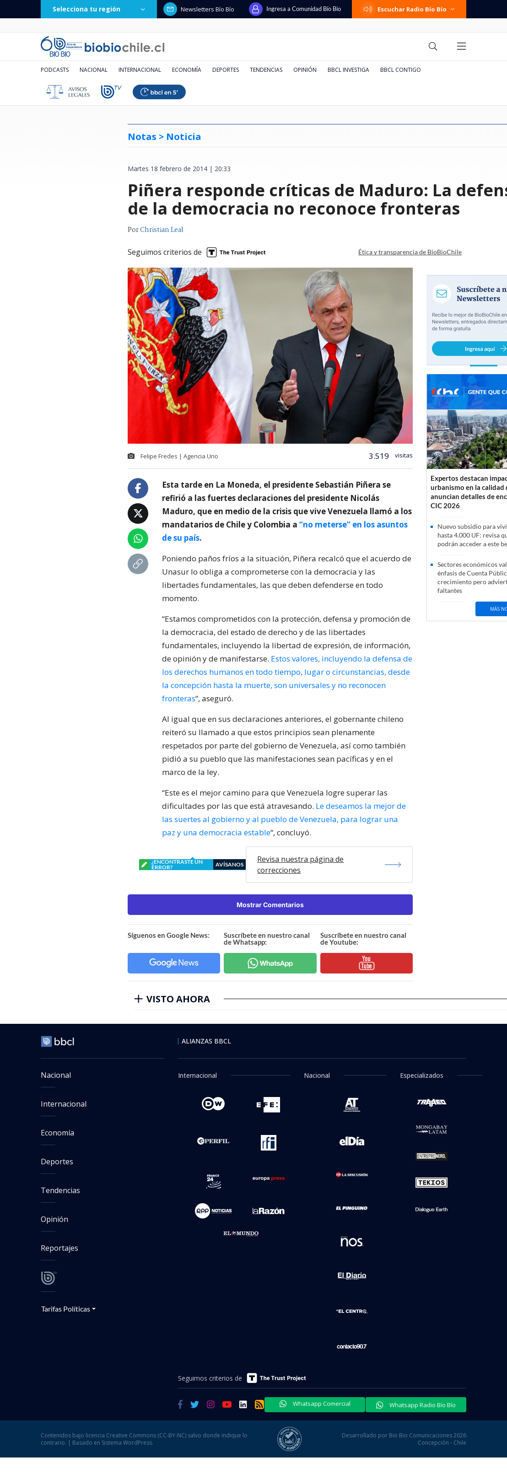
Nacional (94, 70)
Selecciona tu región (99, 9)
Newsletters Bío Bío (198, 9)
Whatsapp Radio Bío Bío (416, 1405)
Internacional (140, 70)
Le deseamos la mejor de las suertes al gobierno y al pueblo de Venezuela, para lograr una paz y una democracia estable (284, 819)
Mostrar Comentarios (270, 905)
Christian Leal (161, 230)
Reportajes (59, 1248)
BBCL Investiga (348, 70)
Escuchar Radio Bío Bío (409, 9)
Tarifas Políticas (65, 1308)
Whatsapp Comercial (315, 1403)
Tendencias (266, 70)
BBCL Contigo (400, 70)
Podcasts (55, 70)
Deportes (225, 70)
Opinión (305, 70)
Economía (186, 70)
